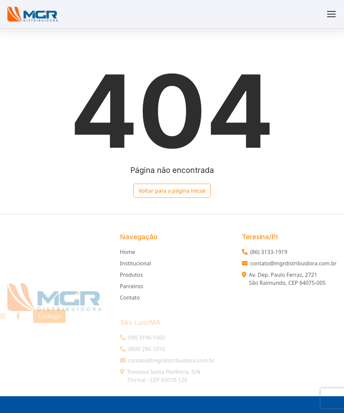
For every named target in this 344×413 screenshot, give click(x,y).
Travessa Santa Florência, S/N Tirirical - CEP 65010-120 (160, 378)
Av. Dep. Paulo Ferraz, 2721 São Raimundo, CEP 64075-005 (284, 279)
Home (127, 253)
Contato (130, 298)
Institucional (135, 264)
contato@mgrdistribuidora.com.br (289, 264)
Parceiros (131, 287)
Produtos (131, 275)
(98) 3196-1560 (142, 340)
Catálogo (47, 316)
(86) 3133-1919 (264, 253)
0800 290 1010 (142, 351)
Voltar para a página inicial (172, 190)
